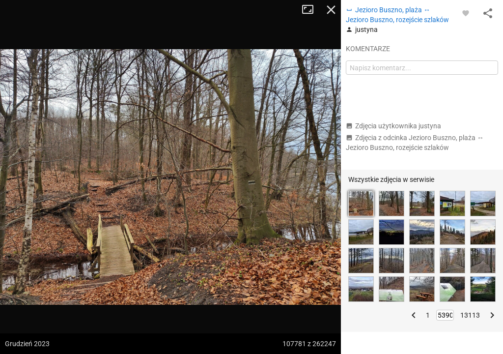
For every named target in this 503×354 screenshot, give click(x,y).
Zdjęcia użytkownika (393, 126)
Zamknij (331, 10)
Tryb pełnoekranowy (311, 10)
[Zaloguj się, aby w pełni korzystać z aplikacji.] (466, 13)
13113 (470, 315)
